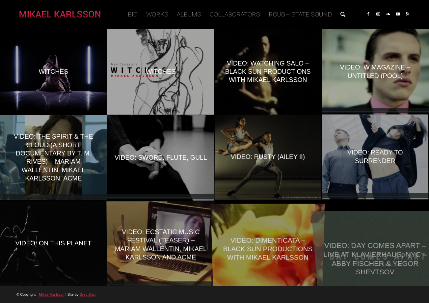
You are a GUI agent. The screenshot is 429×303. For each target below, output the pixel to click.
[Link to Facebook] (368, 14)
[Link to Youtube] (398, 14)
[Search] (343, 14)
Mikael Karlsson (52, 294)
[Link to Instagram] (378, 14)
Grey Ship (87, 294)
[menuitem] (132, 14)
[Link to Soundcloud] (388, 14)
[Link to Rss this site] (408, 14)
